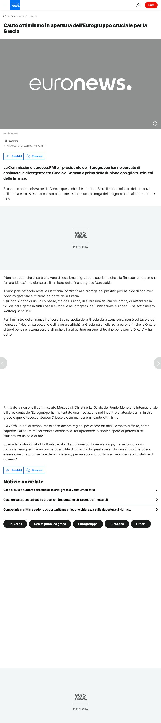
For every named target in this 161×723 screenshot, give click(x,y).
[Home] (4, 16)
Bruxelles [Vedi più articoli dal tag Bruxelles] (15, 524)
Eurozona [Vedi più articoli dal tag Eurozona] (117, 524)
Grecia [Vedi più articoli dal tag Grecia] (140, 524)
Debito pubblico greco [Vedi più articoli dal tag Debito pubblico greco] (50, 524)
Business (15, 16)
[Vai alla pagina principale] (15, 5)
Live (151, 5)
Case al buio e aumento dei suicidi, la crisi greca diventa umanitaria (49, 490)
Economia (31, 16)
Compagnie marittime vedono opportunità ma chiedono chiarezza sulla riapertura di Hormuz (67, 509)
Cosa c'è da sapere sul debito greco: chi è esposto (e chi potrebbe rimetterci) (55, 499)
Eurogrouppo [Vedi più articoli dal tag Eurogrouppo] (88, 524)
